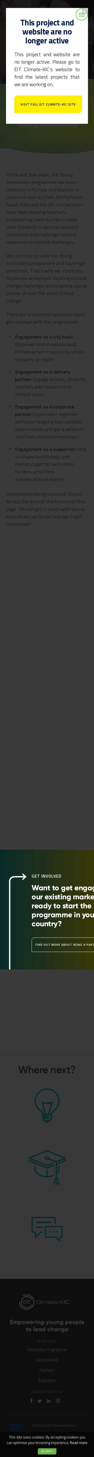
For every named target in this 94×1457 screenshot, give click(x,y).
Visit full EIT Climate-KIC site (48, 104)
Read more (78, 1443)
